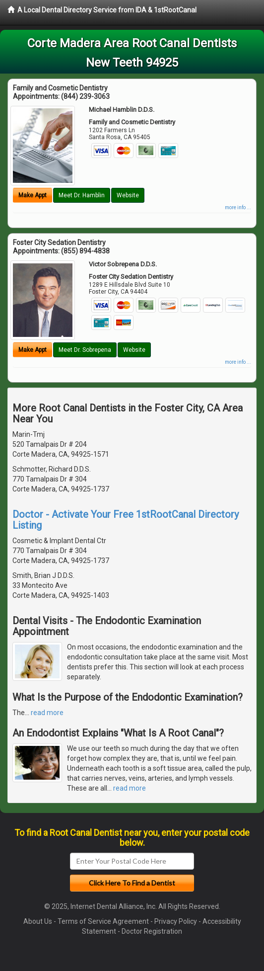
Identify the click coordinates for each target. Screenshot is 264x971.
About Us (37, 921)
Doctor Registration (152, 931)
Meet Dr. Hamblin (82, 195)
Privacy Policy (175, 921)
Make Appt (32, 195)
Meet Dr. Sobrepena (85, 349)
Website (128, 195)
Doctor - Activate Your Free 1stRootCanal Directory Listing (125, 519)
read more (47, 713)
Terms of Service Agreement (103, 921)
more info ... (238, 207)
